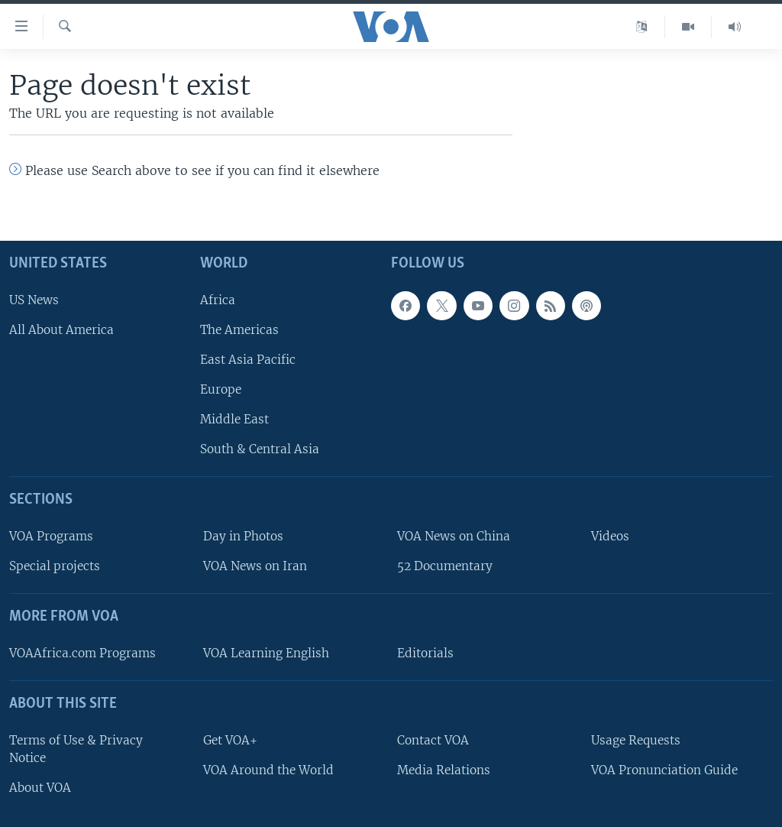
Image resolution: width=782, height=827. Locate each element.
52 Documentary (445, 566)
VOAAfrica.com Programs (82, 653)
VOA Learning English (266, 653)
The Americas (239, 330)
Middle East (234, 419)
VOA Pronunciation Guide (664, 770)
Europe (220, 389)
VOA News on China (453, 536)
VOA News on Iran (255, 566)
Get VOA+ (230, 740)
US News (34, 300)
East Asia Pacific (248, 359)
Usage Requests (635, 740)
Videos (610, 536)
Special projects (54, 566)
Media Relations (443, 770)
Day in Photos (243, 536)
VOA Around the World (268, 770)
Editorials (425, 653)
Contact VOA (433, 740)
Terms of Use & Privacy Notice (76, 749)
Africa (217, 300)
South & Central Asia (259, 449)
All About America (61, 330)
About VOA (40, 787)
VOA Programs (51, 536)
